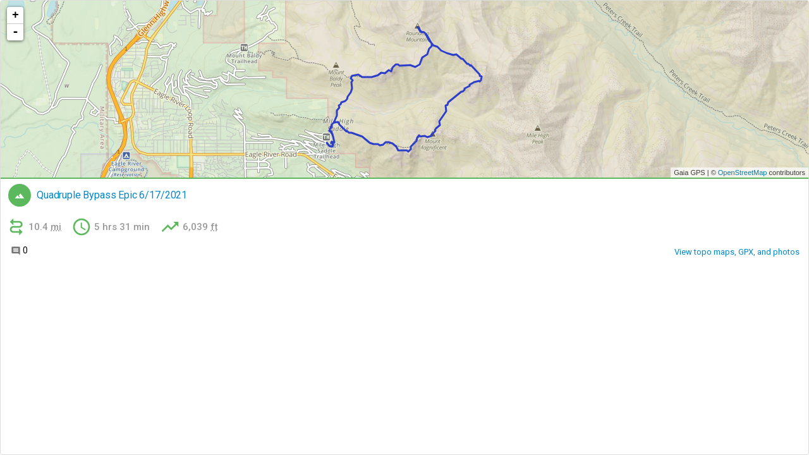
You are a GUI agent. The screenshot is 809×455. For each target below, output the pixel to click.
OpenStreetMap (742, 172)
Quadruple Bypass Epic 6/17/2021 (112, 195)
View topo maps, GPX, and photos (737, 252)
